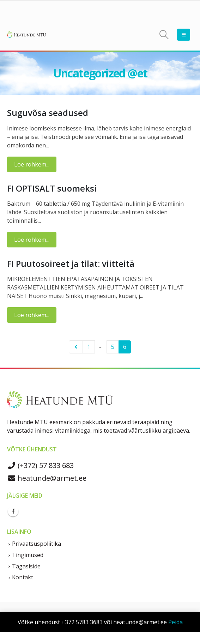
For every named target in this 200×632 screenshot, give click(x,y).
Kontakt (22, 577)
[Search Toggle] (164, 34)
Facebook (13, 511)
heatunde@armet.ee (46, 478)
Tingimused (27, 555)
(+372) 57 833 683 (40, 465)
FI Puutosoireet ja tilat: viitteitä (70, 263)
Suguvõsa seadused (47, 112)
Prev (76, 346)
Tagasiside (26, 566)
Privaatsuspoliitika (36, 544)
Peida (175, 622)
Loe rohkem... (31, 164)
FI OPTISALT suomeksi (52, 188)
